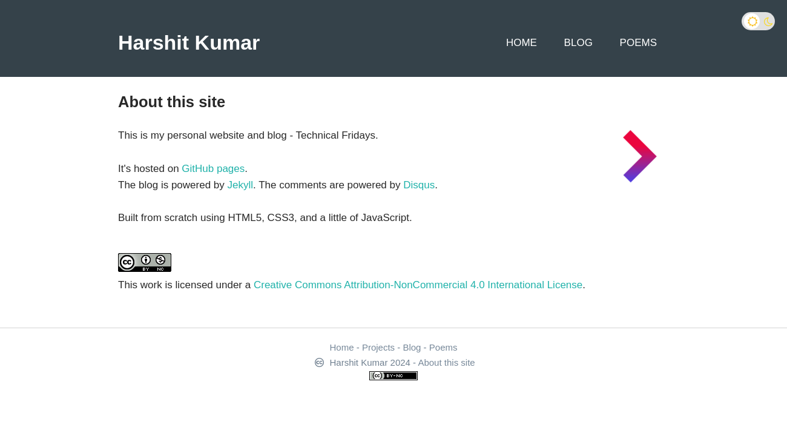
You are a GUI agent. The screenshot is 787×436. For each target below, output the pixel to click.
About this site (446, 362)
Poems (638, 42)
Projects (378, 347)
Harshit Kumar (189, 42)
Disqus (419, 185)
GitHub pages (213, 168)
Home (521, 42)
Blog (578, 42)
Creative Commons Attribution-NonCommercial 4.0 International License (418, 285)
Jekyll (241, 185)
